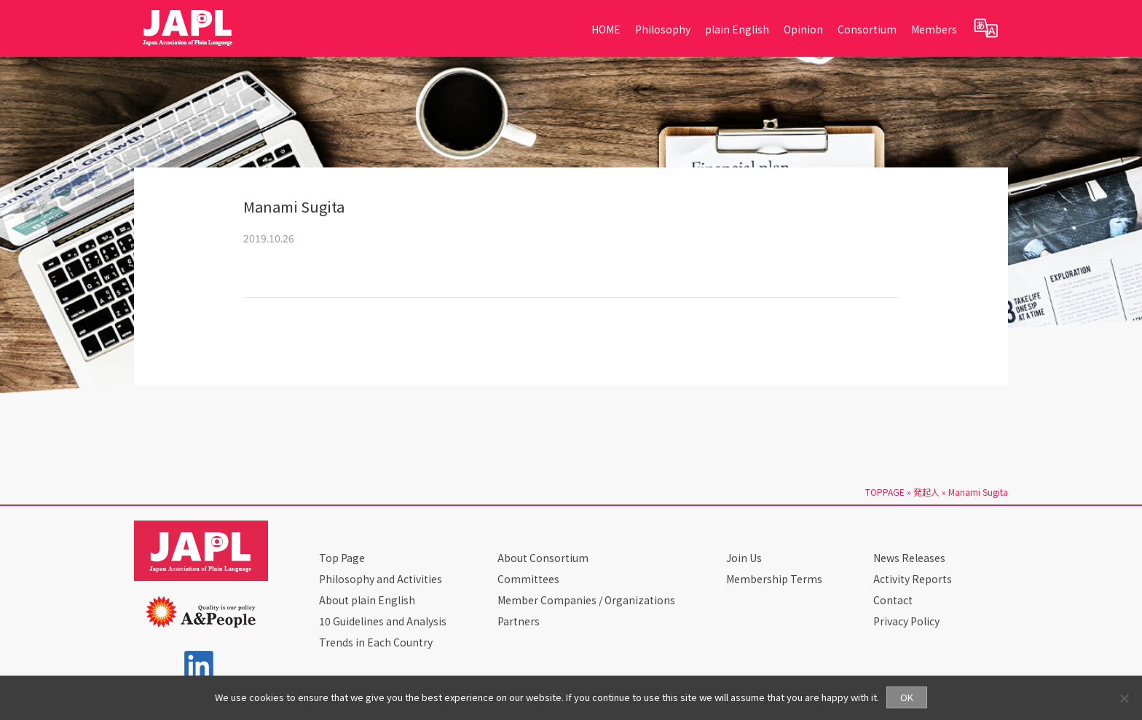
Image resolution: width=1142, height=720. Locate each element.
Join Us (744, 557)
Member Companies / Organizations (586, 600)
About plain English (367, 600)
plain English (737, 29)
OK (906, 697)
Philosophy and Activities (380, 578)
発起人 (926, 492)
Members (934, 29)
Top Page (342, 557)
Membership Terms (774, 578)
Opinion (803, 29)
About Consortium (542, 557)
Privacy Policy (906, 621)
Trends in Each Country (376, 642)
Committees (528, 578)
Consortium (867, 29)
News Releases (909, 557)
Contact (893, 600)
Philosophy (662, 29)
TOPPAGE (885, 492)
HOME (606, 29)
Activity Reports (912, 578)
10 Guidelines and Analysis (382, 621)
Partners (518, 621)
